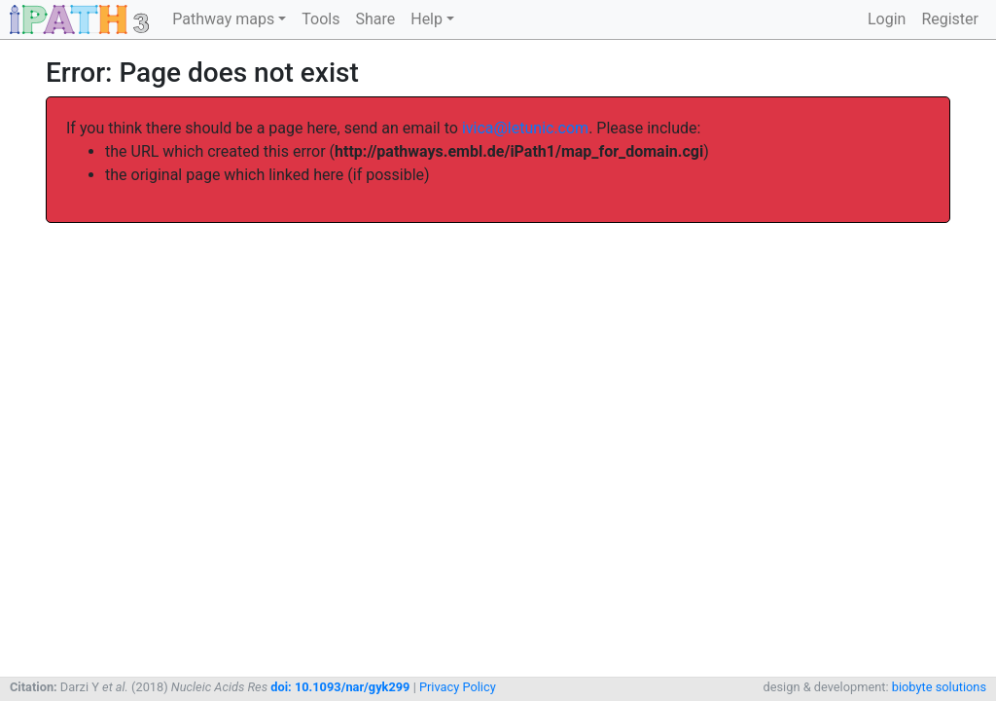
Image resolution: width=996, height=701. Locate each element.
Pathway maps (223, 19)
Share (375, 19)
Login (887, 19)
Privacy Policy (457, 687)
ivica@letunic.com (525, 128)
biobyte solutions (939, 687)
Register (949, 19)
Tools (320, 19)
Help (426, 19)
